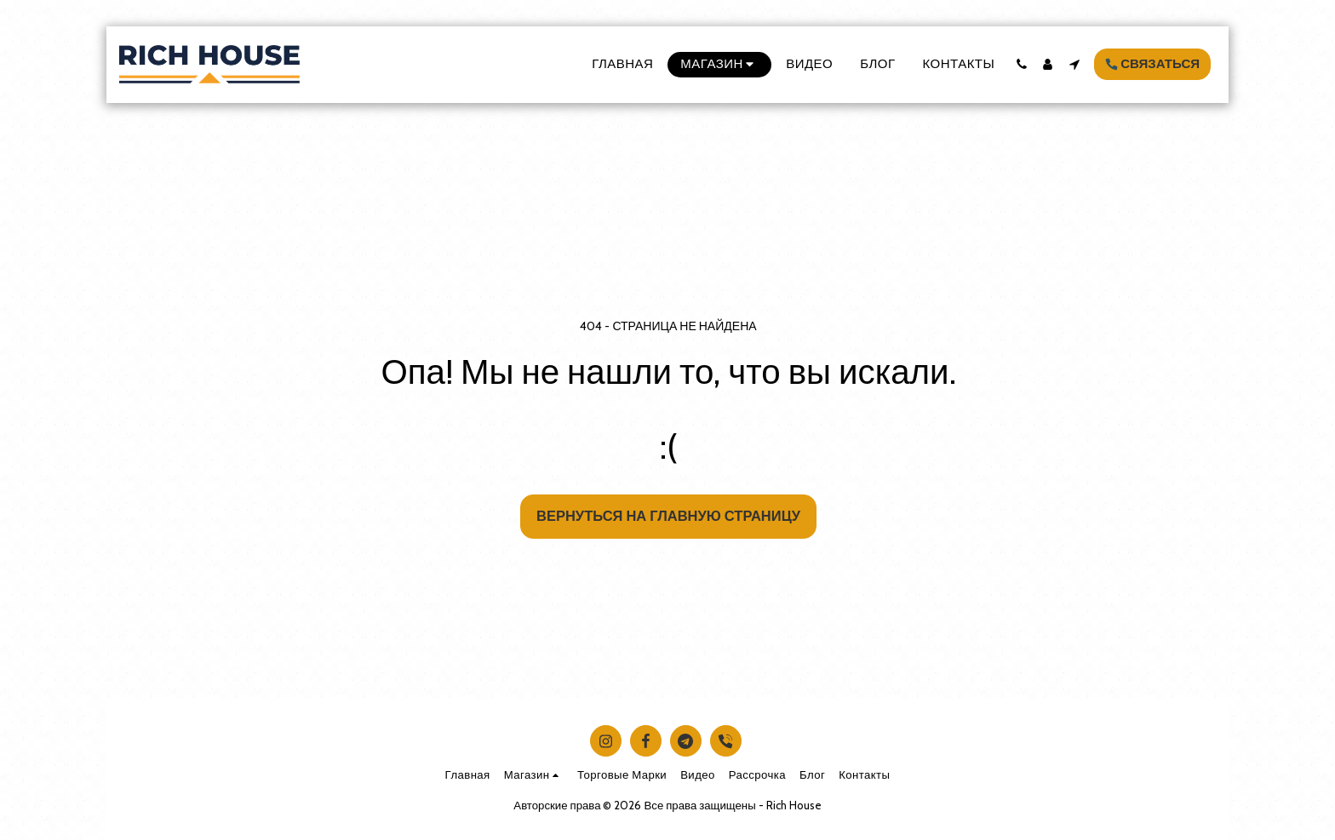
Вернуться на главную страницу (668, 515)
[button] (1021, 64)
